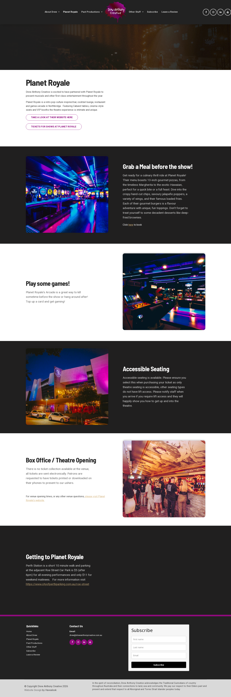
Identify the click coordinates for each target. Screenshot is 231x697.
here (131, 224)
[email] (158, 655)
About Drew (51, 12)
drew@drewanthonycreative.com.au (89, 633)
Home (29, 631)
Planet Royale (70, 12)
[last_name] (158, 647)
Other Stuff (135, 12)
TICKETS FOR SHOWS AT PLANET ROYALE (53, 126)
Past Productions (90, 12)
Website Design (33, 690)
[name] (158, 639)
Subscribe (152, 12)
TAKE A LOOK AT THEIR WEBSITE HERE (52, 117)
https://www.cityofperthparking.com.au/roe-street (57, 584)
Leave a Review (170, 12)
